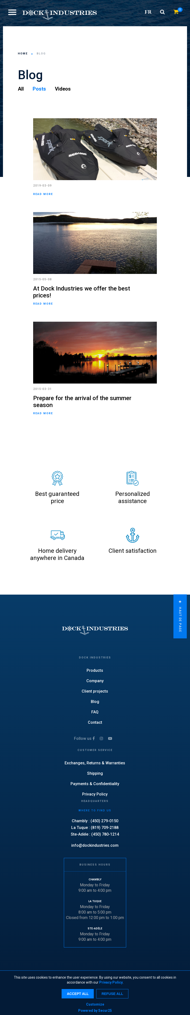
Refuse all (112, 994)
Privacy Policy (111, 982)
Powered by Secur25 (95, 1011)
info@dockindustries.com (95, 845)
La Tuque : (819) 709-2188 (95, 827)
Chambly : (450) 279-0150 (95, 821)
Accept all (78, 994)
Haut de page (180, 616)
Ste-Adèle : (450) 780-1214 (95, 834)
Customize (95, 1004)
